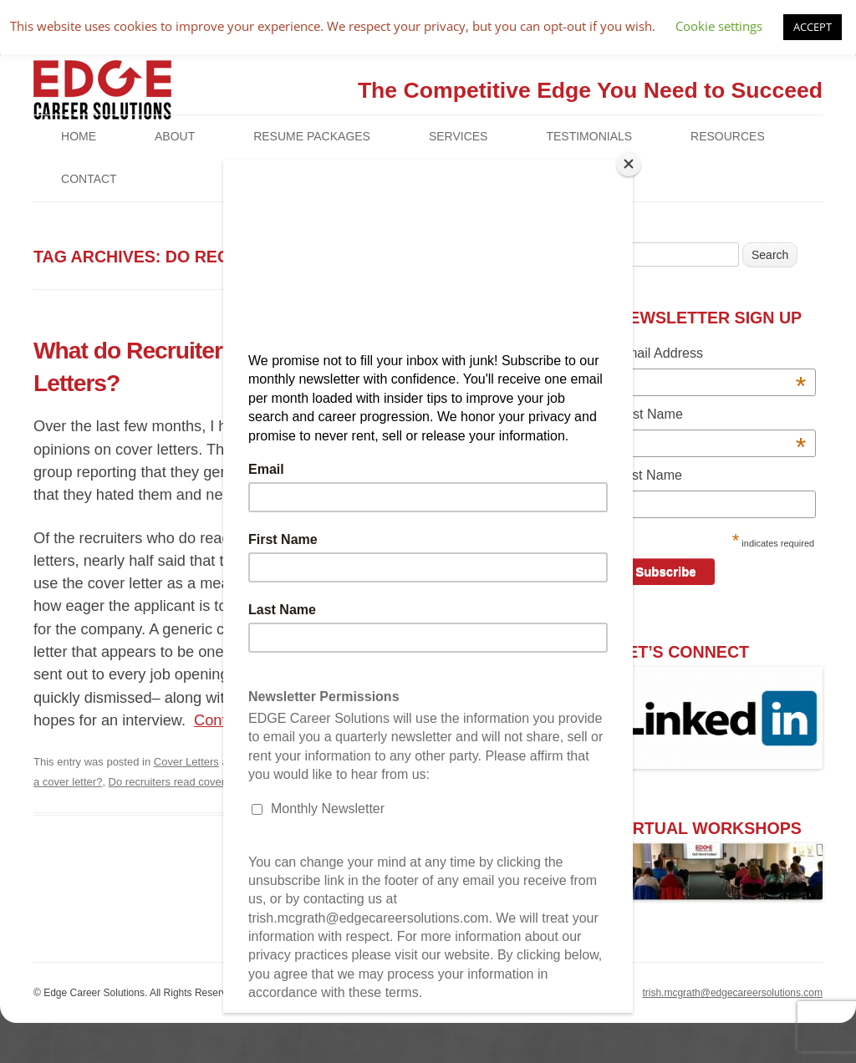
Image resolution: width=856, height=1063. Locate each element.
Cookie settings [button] (718, 26)
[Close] (628, 163)
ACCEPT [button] (812, 26)
